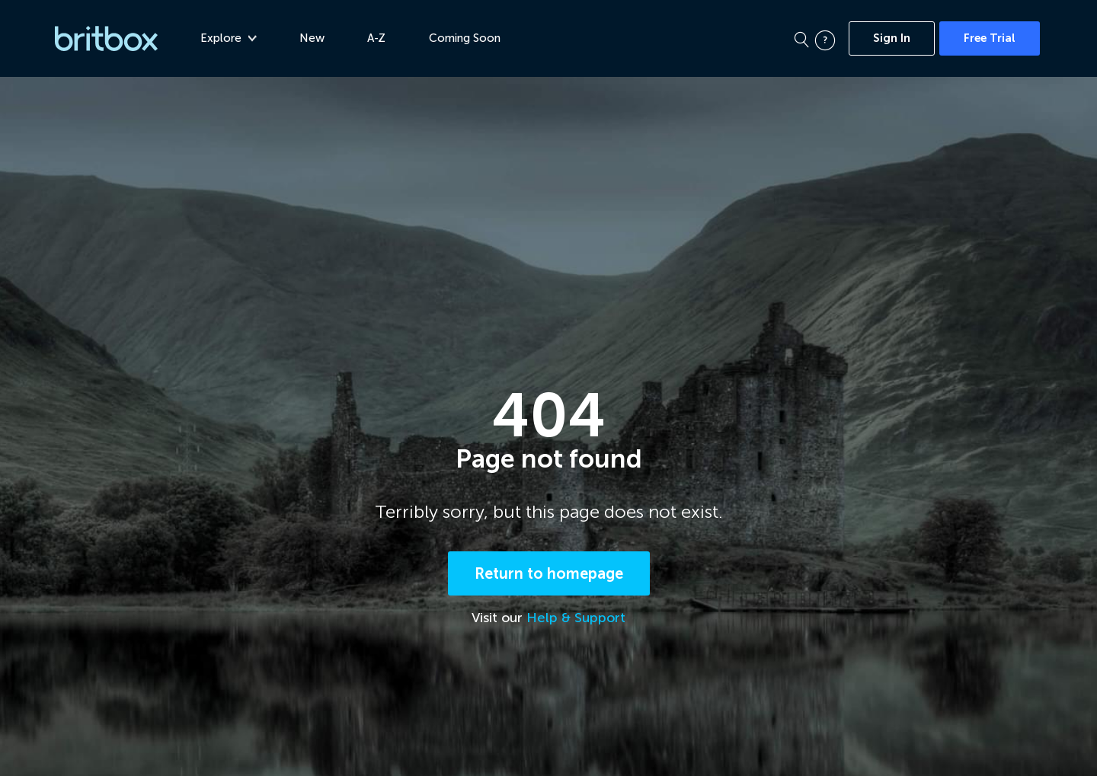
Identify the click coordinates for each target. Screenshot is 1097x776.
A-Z (376, 38)
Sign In (891, 38)
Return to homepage (549, 573)
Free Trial (989, 38)
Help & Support (575, 617)
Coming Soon (465, 38)
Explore (228, 38)
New (312, 38)
